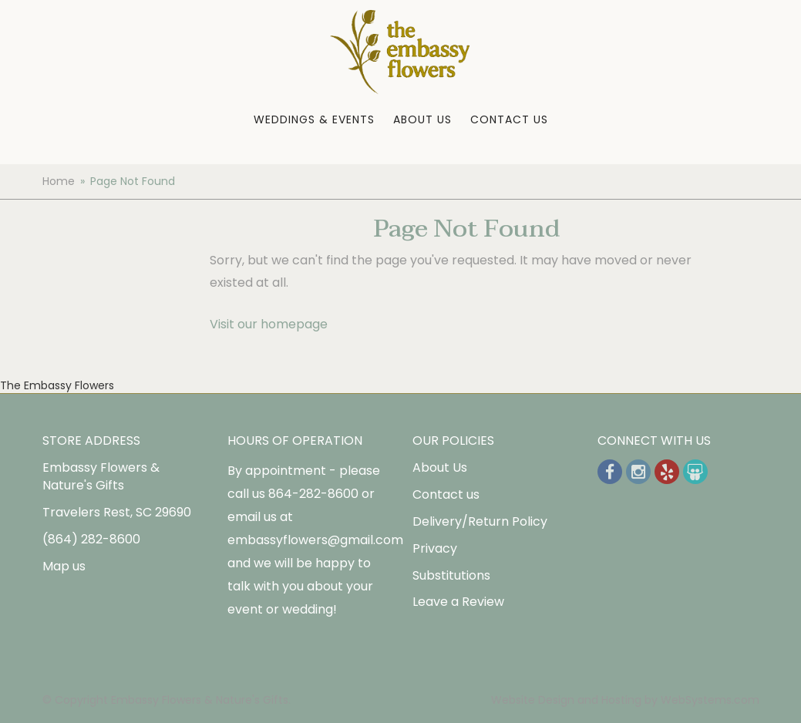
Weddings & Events (314, 119)
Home (58, 181)
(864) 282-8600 (91, 539)
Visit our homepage (269, 324)
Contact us (446, 494)
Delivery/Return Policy (479, 521)
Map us (64, 566)
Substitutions (451, 575)
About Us (422, 119)
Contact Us (509, 119)
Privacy (434, 548)
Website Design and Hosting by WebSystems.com (625, 700)
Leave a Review (458, 601)
